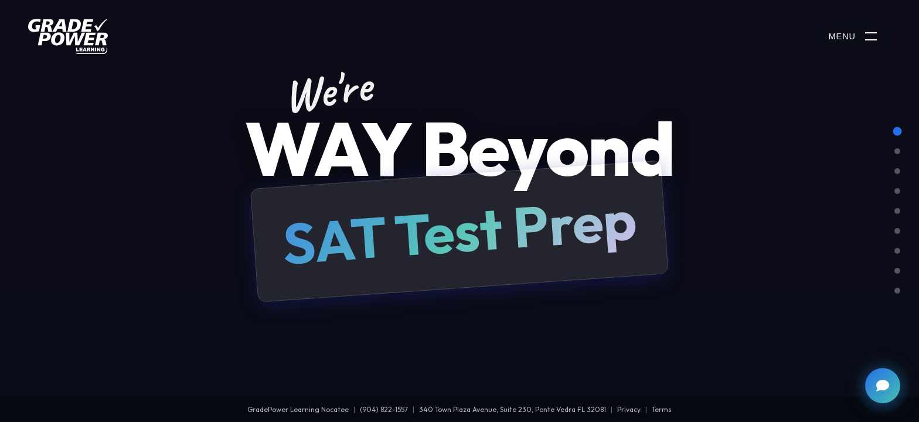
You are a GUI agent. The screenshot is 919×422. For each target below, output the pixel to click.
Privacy (629, 409)
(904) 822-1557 (384, 409)
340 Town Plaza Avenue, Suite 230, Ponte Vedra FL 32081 (512, 409)
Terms (662, 409)
